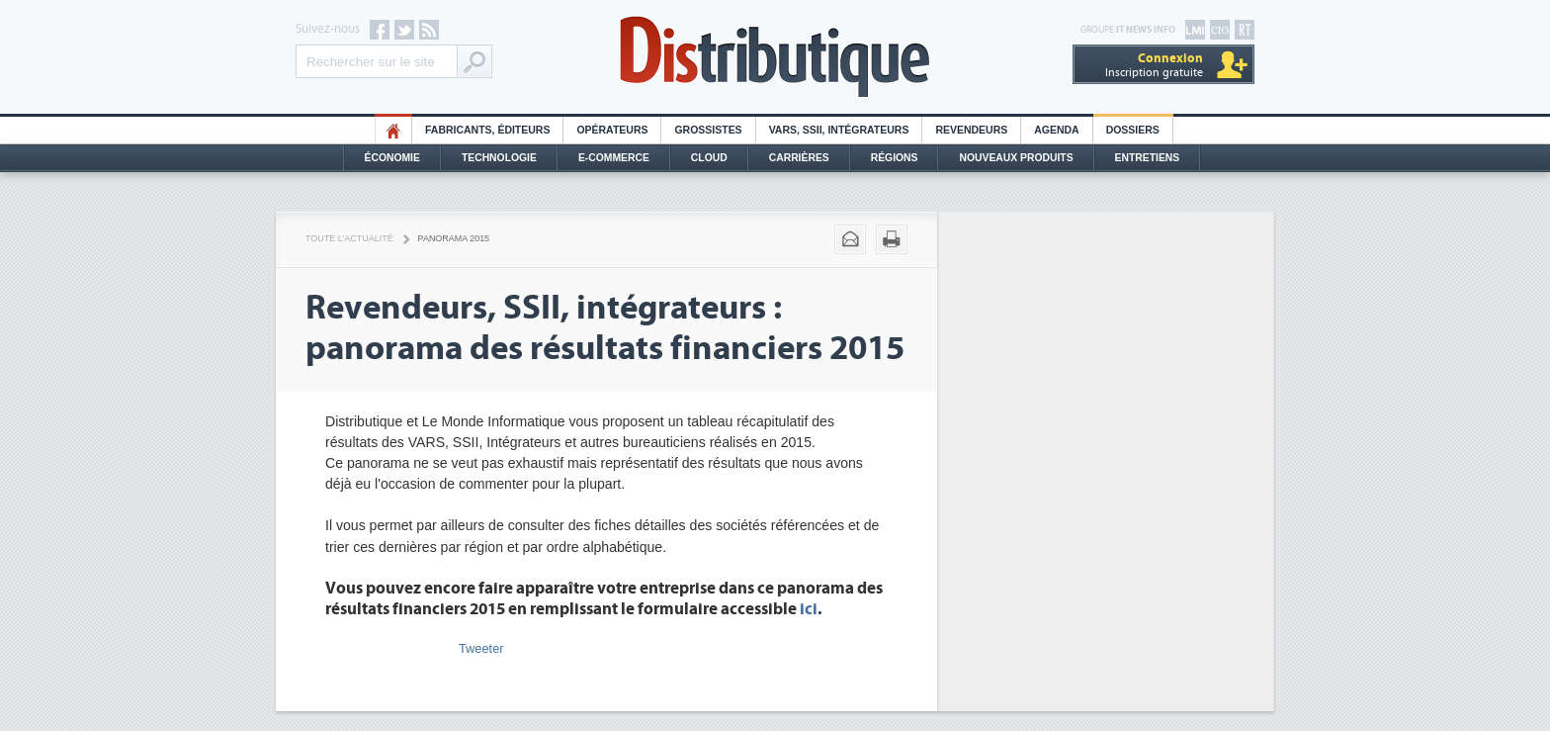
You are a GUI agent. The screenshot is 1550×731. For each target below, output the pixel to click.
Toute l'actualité (349, 238)
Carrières (799, 157)
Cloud (709, 157)
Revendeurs (971, 130)
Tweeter (481, 648)
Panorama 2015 (454, 238)
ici (809, 609)
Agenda (1056, 130)
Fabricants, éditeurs (487, 130)
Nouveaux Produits (1016, 157)
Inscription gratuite (1154, 64)
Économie (392, 157)
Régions (894, 157)
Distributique (775, 57)
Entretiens (1147, 157)
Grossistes (707, 130)
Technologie (499, 157)
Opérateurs (611, 130)
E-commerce (613, 157)
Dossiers (1133, 130)
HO (393, 130)
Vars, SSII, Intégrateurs (839, 130)
